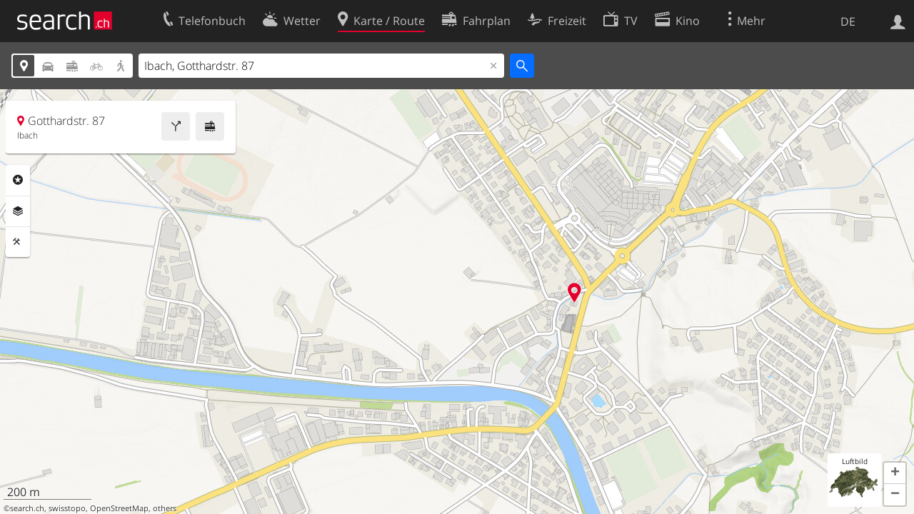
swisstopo (67, 508)
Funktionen (18, 242)
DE (847, 21)
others (164, 508)
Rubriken (18, 180)
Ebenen (18, 211)
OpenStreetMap (119, 508)
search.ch (27, 508)
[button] (894, 473)
